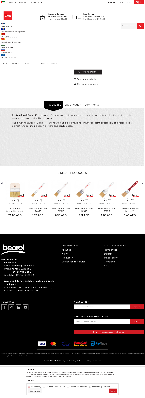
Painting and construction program (32, 35)
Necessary (36, 387)
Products (12, 35)
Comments (92, 138)
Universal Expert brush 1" (130, 243)
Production (67, 291)
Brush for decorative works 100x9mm (15, 244)
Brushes (52, 35)
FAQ (106, 299)
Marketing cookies (101, 387)
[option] (10, 56)
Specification (73, 138)
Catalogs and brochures (73, 295)
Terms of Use (110, 283)
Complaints (109, 295)
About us (66, 283)
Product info (53, 138)
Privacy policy (111, 291)
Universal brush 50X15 (107, 243)
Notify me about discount (131, 94)
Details (30, 380)
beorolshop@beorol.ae (22, 299)
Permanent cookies (55, 387)
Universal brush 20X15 (38, 243)
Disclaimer (109, 287)
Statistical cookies (78, 387)
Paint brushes (63, 35)
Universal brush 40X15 (84, 243)
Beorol (4, 35)
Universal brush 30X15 (61, 243)
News (65, 287)
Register (122, 2)
